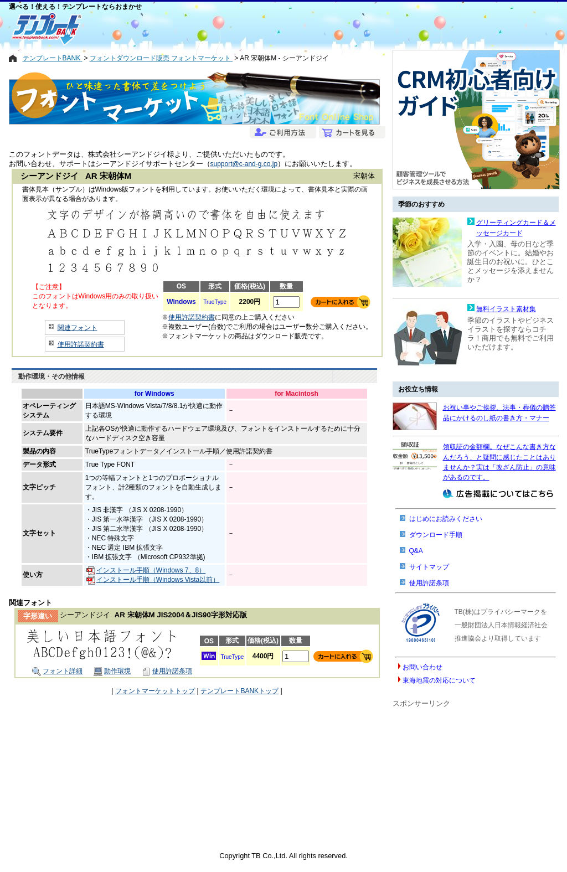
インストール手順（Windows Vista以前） (152, 580)
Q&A (416, 551)
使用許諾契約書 (81, 344)
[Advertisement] (243, 28)
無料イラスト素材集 (506, 309)
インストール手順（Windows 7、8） (145, 570)
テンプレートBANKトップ (239, 691)
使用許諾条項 (167, 671)
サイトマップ (429, 567)
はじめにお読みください (445, 519)
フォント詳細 (57, 671)
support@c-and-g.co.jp (244, 164)
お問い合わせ (422, 667)
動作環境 (112, 671)
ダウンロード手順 (435, 535)
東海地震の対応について (439, 680)
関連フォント (77, 328)
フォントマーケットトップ (155, 691)
